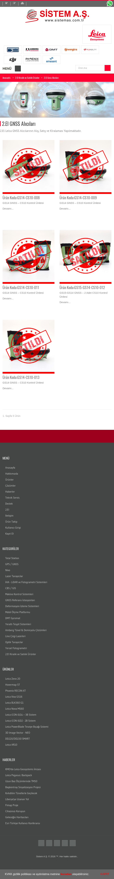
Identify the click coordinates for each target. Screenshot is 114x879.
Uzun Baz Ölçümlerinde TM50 (21, 781)
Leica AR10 (11, 744)
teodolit (22, 860)
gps (30, 863)
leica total (77, 860)
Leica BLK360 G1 (14, 702)
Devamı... (8, 208)
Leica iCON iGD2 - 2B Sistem (20, 720)
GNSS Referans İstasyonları (20, 600)
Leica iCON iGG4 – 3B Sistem (20, 714)
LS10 (60, 866)
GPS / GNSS (11, 564)
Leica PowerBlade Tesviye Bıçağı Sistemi (26, 726)
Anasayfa (6, 77)
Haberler (10, 491)
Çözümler (10, 485)
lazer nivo (90, 866)
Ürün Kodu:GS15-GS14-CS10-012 (82, 287)
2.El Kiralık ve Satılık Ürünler (27, 77)
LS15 (66, 866)
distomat (31, 860)
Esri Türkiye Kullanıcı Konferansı (22, 823)
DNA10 (81, 866)
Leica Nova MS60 (14, 708)
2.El (7, 509)
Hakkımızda (11, 473)
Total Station (12, 558)
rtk (25, 866)
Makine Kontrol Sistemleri (19, 594)
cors (29, 866)
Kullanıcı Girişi (13, 527)
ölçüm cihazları (19, 863)
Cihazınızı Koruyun (15, 811)
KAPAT (105, 874)
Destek (9, 503)
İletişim (9, 515)
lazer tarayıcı (102, 866)
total (17, 860)
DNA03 (73, 866)
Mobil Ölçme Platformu (17, 612)
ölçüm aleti (6, 863)
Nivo (7, 570)
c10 (111, 866)
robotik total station (102, 860)
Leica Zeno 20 (12, 678)
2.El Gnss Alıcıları (51, 77)
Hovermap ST (12, 684)
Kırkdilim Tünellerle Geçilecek (21, 793)
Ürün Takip (11, 521)
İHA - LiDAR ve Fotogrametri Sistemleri (26, 582)
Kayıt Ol (9, 533)
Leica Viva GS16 (13, 696)
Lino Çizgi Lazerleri (15, 636)
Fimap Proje (11, 805)
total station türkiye (62, 860)
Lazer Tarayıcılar (14, 576)
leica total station (44, 860)
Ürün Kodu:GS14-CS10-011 (21, 287)
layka (85, 860)
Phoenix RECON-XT (15, 690)
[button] (90, 874)
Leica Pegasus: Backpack (18, 775)
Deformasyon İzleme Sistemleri (22, 606)
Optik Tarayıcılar (14, 642)
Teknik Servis (12, 497)
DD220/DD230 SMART (17, 738)
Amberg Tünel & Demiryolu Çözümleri (26, 630)
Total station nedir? (41, 863)
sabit (34, 866)
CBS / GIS (10, 588)
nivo (56, 866)
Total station (8, 860)
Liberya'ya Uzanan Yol (17, 799)
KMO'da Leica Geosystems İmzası (23, 769)
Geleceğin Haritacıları (17, 817)
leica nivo (48, 866)
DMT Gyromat (12, 618)
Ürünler (9, 479)
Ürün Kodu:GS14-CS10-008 (21, 197)
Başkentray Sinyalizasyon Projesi (23, 787)
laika (90, 860)
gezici (40, 866)
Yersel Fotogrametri (16, 648)
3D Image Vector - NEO (17, 732)
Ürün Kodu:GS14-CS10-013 (21, 377)
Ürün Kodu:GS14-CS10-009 (78, 197)
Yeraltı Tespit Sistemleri (18, 624)
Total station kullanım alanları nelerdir (82, 863)
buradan (66, 874)
